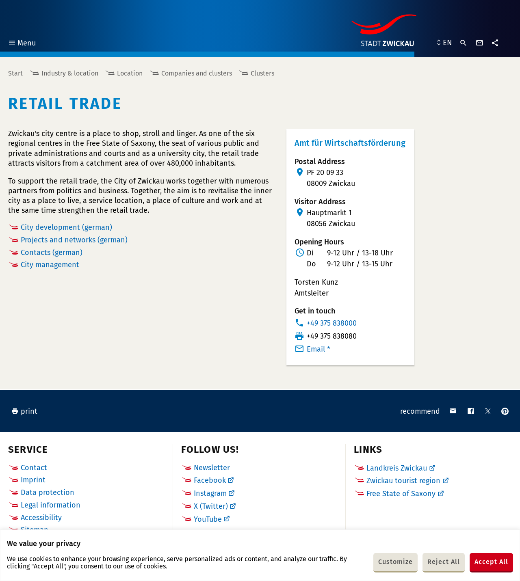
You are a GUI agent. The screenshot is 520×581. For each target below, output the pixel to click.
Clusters (262, 73)
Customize (395, 562)
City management (50, 264)
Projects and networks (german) (74, 239)
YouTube (208, 519)
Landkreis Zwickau (396, 468)
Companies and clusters (196, 73)
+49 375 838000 (332, 323)
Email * (318, 349)
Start (15, 73)
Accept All (491, 562)
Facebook (210, 480)
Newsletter (212, 467)
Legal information (50, 505)
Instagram (210, 493)
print (24, 411)
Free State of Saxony (401, 493)
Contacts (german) (51, 252)
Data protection (47, 492)
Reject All (443, 562)
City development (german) (66, 227)
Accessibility (41, 517)
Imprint (33, 479)
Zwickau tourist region (403, 480)
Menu (22, 44)
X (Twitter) (211, 506)
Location (130, 73)
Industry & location (69, 73)
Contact (34, 467)
